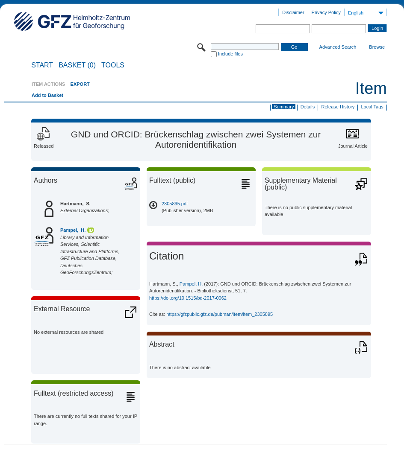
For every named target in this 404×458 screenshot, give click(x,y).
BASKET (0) (77, 65)
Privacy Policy (326, 12)
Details (308, 106)
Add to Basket (47, 95)
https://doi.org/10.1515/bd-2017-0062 (188, 297)
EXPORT (80, 84)
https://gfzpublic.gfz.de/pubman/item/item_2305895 (219, 314)
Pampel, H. (73, 230)
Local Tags (372, 106)
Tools (112, 65)
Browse (377, 47)
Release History (338, 106)
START (42, 65)
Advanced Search (338, 47)
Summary (284, 106)
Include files (230, 53)
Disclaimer (293, 12)
